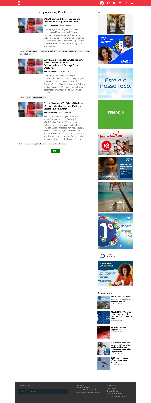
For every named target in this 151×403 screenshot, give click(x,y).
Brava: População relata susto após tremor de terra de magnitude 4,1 (121, 298)
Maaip (87, 51)
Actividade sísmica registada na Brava (118, 328)
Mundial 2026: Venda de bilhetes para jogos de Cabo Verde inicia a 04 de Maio (121, 315)
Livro (27, 97)
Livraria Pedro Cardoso (57, 144)
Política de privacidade (114, 393)
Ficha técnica (111, 389)
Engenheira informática (67, 51)
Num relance (112, 385)
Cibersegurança (31, 51)
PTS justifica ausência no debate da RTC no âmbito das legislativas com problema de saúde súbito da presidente (121, 347)
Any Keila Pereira (51, 25)
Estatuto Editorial (112, 391)
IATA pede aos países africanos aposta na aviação (119, 360)
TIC (80, 51)
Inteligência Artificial (48, 51)
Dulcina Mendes (50, 72)
